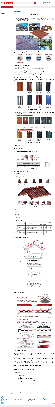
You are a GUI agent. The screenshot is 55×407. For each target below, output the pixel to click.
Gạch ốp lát (11, 393)
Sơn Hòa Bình (30, 390)
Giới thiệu (3, 389)
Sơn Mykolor (30, 394)
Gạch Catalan (30, 392)
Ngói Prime (29, 393)
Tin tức (11, 389)
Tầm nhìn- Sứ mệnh (3, 390)
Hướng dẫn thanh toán (22, 392)
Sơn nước (11, 392)
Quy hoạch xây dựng (13, 390)
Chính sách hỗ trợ (22, 389)
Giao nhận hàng (21, 390)
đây (53, 383)
